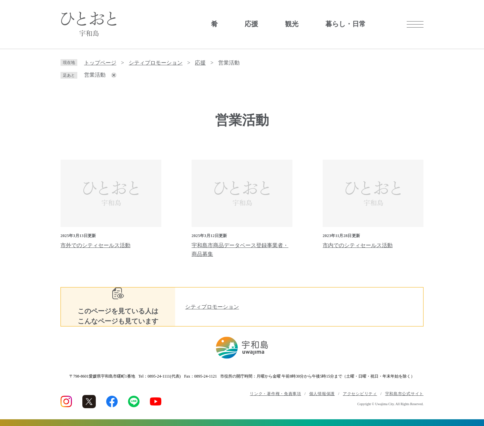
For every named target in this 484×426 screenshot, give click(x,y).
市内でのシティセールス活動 (358, 245)
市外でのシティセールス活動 (95, 245)
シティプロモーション (156, 63)
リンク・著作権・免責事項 (275, 393)
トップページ (100, 63)
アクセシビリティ (360, 393)
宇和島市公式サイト (404, 393)
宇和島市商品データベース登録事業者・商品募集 (240, 249)
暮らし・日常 (345, 24)
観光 (291, 24)
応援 (251, 24)
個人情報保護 (322, 393)
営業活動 (95, 75)
